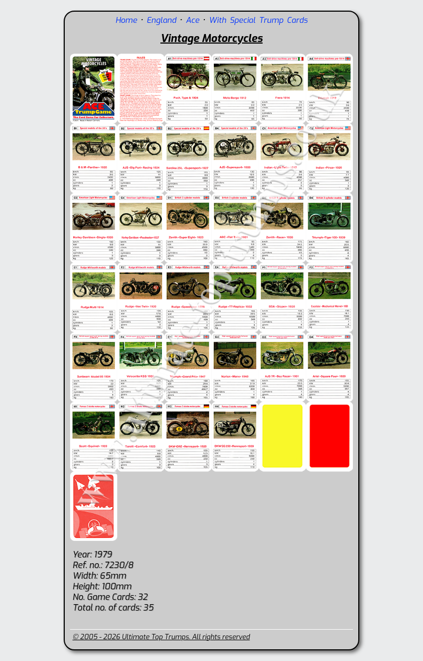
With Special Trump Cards (258, 20)
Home (126, 20)
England (161, 20)
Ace (192, 20)
